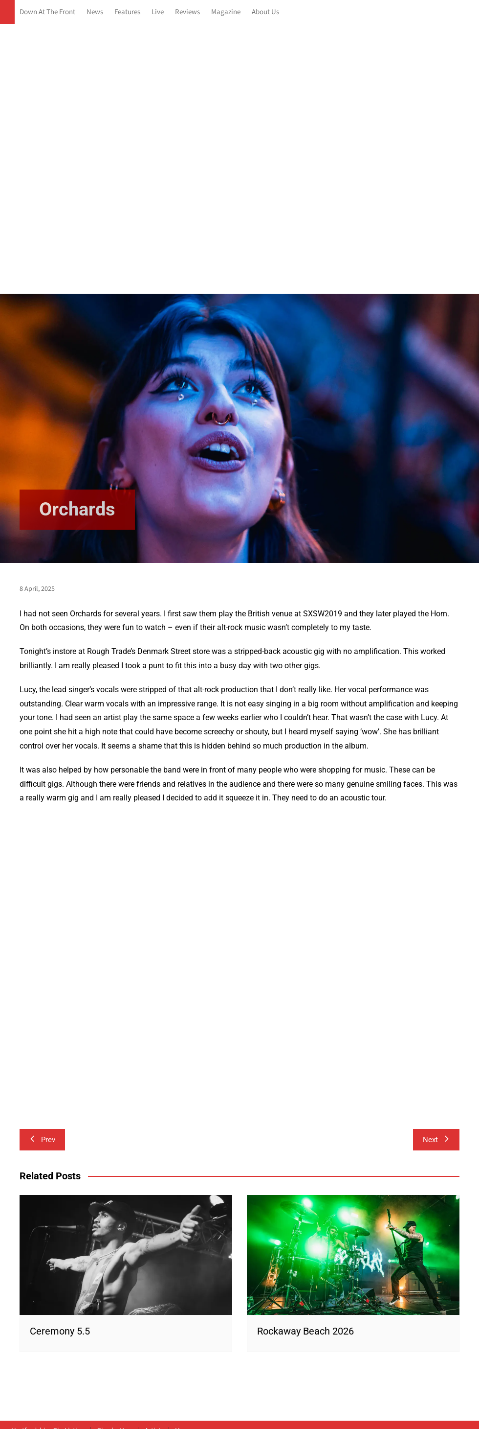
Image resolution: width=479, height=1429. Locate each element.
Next (436, 1139)
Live (158, 12)
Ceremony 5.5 (60, 1331)
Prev (42, 1139)
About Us (265, 12)
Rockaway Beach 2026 (305, 1331)
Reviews (187, 12)
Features (127, 12)
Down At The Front (47, 12)
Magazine (225, 12)
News (95, 12)
